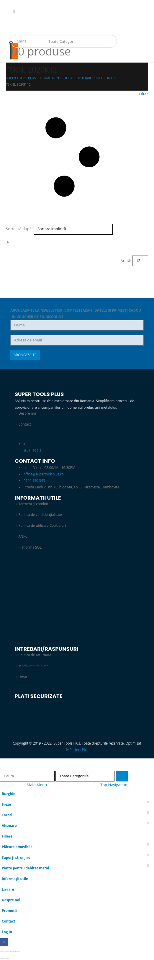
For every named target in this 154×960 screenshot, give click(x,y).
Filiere (7, 836)
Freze (6, 804)
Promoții (9, 910)
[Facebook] (14, 11)
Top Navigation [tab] (113, 784)
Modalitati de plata (33, 665)
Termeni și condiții (33, 503)
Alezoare (9, 825)
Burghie (8, 793)
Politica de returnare (34, 654)
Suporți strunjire (16, 857)
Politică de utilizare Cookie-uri (42, 525)
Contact (24, 424)
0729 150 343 (34, 480)
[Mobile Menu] (12, 25)
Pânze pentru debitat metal (25, 868)
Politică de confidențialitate (40, 514)
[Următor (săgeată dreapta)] (7, 958)
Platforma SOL (29, 547)
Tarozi (7, 814)
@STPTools (32, 450)
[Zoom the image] (77, 566)
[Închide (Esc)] (17, 951)
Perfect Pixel (79, 749)
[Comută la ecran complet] (7, 951)
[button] (77, 157)
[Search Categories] (63, 41)
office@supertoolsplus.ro (44, 474)
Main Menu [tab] (37, 784)
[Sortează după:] (73, 229)
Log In (7, 931)
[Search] (84, 41)
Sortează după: (19, 228)
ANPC (22, 536)
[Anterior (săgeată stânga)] (2, 958)
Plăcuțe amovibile (17, 846)
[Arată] (140, 261)
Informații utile (15, 878)
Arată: (126, 260)
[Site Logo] (22, 32)
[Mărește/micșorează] (2, 951)
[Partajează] (12, 951)
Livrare (24, 676)
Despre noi (27, 413)
